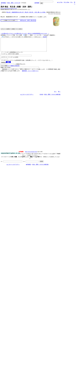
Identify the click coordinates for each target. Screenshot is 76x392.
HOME (41, 97)
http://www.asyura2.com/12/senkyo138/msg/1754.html (9, 8)
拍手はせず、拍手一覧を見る (28, 20)
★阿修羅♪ (3, 2)
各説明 (45, 36)
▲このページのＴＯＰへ (26, 97)
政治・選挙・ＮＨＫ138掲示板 (52, 97)
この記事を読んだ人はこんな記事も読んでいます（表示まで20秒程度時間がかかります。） (25, 33)
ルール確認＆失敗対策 (13, 68)
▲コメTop (59, 2)
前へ (59, 94)
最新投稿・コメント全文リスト (30, 73)
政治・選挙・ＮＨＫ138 (13, 2)
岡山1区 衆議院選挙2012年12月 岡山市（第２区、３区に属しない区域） (26, 12)
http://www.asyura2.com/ (31, 154)
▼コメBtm (66, 2)
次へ (71, 2)
